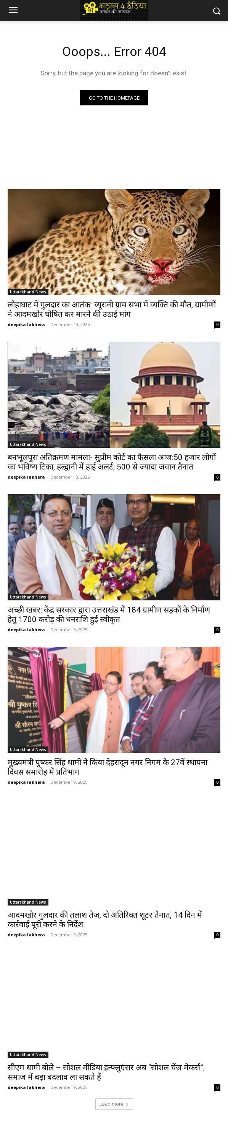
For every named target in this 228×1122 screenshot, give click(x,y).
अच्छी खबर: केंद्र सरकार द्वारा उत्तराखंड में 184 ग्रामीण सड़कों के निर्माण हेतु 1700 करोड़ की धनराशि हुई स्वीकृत (109, 614)
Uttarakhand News (28, 291)
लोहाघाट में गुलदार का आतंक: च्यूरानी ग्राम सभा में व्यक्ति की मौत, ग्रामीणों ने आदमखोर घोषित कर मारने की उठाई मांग (112, 309)
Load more (114, 1104)
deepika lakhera (26, 324)
